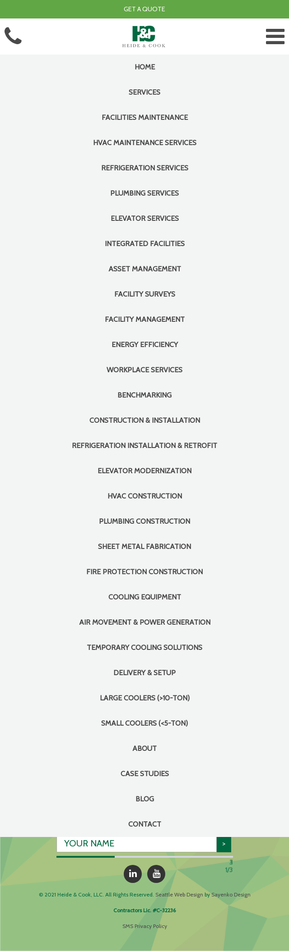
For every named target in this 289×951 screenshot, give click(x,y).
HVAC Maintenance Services (144, 142)
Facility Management (145, 319)
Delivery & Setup (144, 672)
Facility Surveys (144, 294)
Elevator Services (145, 218)
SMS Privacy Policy (144, 926)
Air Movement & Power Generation (144, 622)
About (144, 748)
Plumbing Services (144, 193)
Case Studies (145, 773)
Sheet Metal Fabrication (144, 546)
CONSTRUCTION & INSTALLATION (144, 420)
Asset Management (144, 269)
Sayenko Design (231, 894)
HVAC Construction (144, 496)
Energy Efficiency (145, 344)
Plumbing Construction (144, 521)
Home (145, 67)
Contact (144, 824)
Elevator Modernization (144, 470)
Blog (144, 799)
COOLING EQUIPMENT (144, 597)
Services (144, 92)
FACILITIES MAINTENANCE (145, 117)
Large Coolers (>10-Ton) (145, 698)
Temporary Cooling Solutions (144, 647)
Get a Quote (144, 9)
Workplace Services (144, 370)
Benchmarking (144, 395)
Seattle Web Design (179, 894)
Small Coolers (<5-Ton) (144, 723)
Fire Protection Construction (144, 571)
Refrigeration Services (144, 168)
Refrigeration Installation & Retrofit (144, 445)
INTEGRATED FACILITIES (145, 243)
